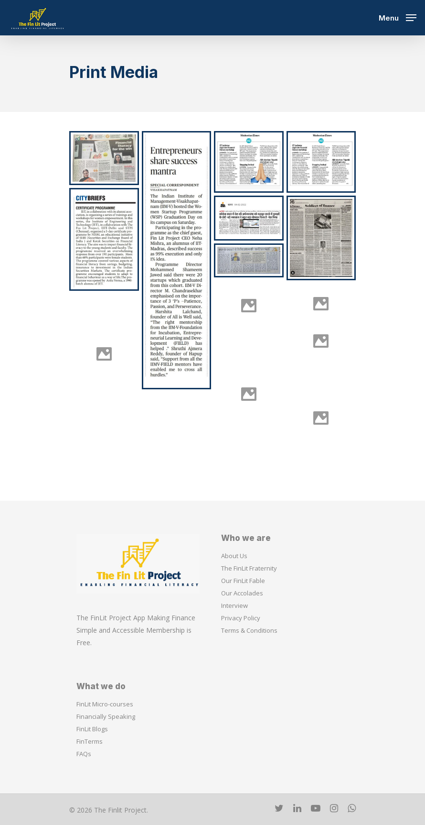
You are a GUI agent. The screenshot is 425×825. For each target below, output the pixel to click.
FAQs (83, 753)
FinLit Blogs (92, 729)
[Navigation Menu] (397, 16)
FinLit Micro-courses (104, 704)
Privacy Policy (240, 618)
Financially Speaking (105, 716)
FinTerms (89, 741)
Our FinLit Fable (243, 580)
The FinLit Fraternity (249, 568)
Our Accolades (242, 593)
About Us (234, 555)
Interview (234, 605)
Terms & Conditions (249, 630)
